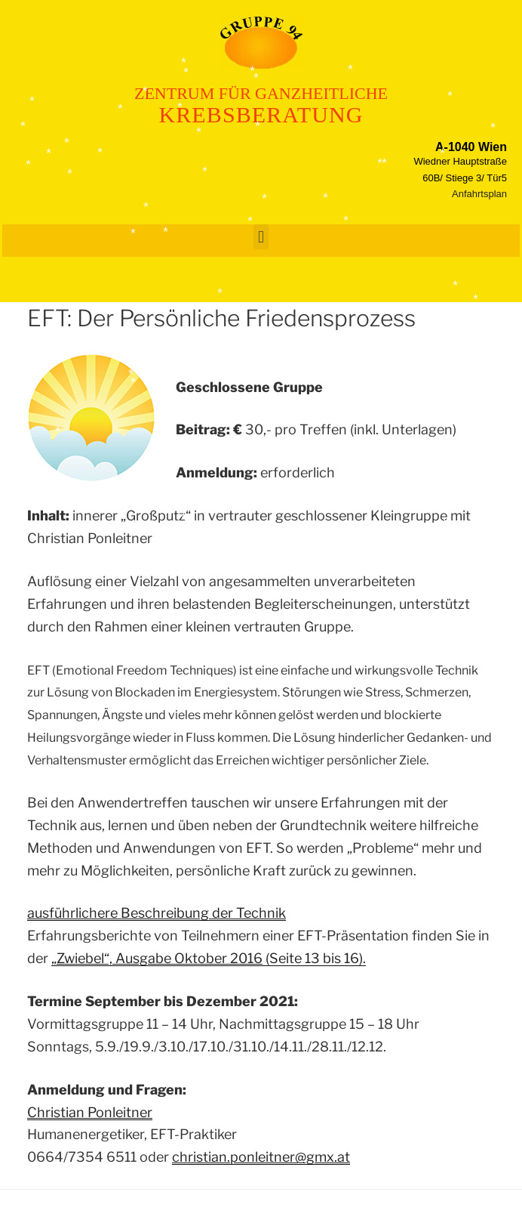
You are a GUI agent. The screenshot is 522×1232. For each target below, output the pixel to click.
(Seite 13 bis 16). (208, 958)
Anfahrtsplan (479, 193)
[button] (260, 236)
